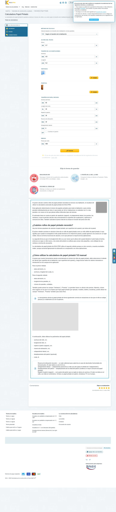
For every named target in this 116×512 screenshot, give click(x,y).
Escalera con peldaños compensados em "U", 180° (44, 417)
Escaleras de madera (38, 414)
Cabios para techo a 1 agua (13, 431)
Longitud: (43, 60)
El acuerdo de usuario (65, 425)
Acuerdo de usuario (101, 11)
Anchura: (43, 53)
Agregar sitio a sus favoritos (95, 452)
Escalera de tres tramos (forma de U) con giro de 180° (44, 432)
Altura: (43, 42)
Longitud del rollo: (46, 106)
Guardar (11, 28)
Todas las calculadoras (11, 20)
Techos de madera (11, 414)
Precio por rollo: (45, 141)
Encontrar (108, 449)
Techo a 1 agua (10, 417)
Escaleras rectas (36, 425)
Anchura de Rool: (45, 99)
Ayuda (10, 31)
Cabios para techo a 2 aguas (13, 428)
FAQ (23, 7)
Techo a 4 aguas (10, 422)
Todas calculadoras (13, 7)
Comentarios (12, 35)
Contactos (34, 7)
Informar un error (92, 456)
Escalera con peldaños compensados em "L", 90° (44, 422)
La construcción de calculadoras (68, 414)
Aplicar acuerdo (94, 19)
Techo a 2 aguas (10, 420)
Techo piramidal (10, 425)
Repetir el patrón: (45, 112)
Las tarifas (61, 420)
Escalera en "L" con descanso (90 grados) (43, 428)
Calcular (71, 150)
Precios (27, 7)
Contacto (61, 422)
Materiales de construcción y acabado (22, 11)
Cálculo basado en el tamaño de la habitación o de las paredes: (57, 31)
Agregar (95, 77)
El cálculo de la (14, 25)
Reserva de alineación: (47, 119)
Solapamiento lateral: (46, 125)
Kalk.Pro (8, 11)
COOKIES (83, 8)
